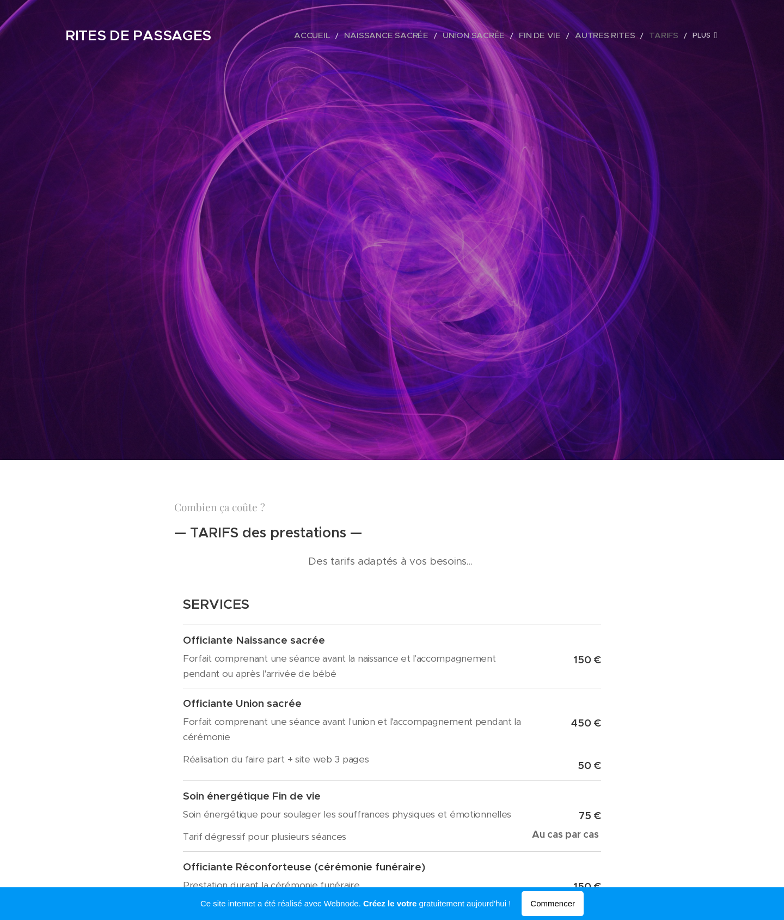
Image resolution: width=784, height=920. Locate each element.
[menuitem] (346, 35)
